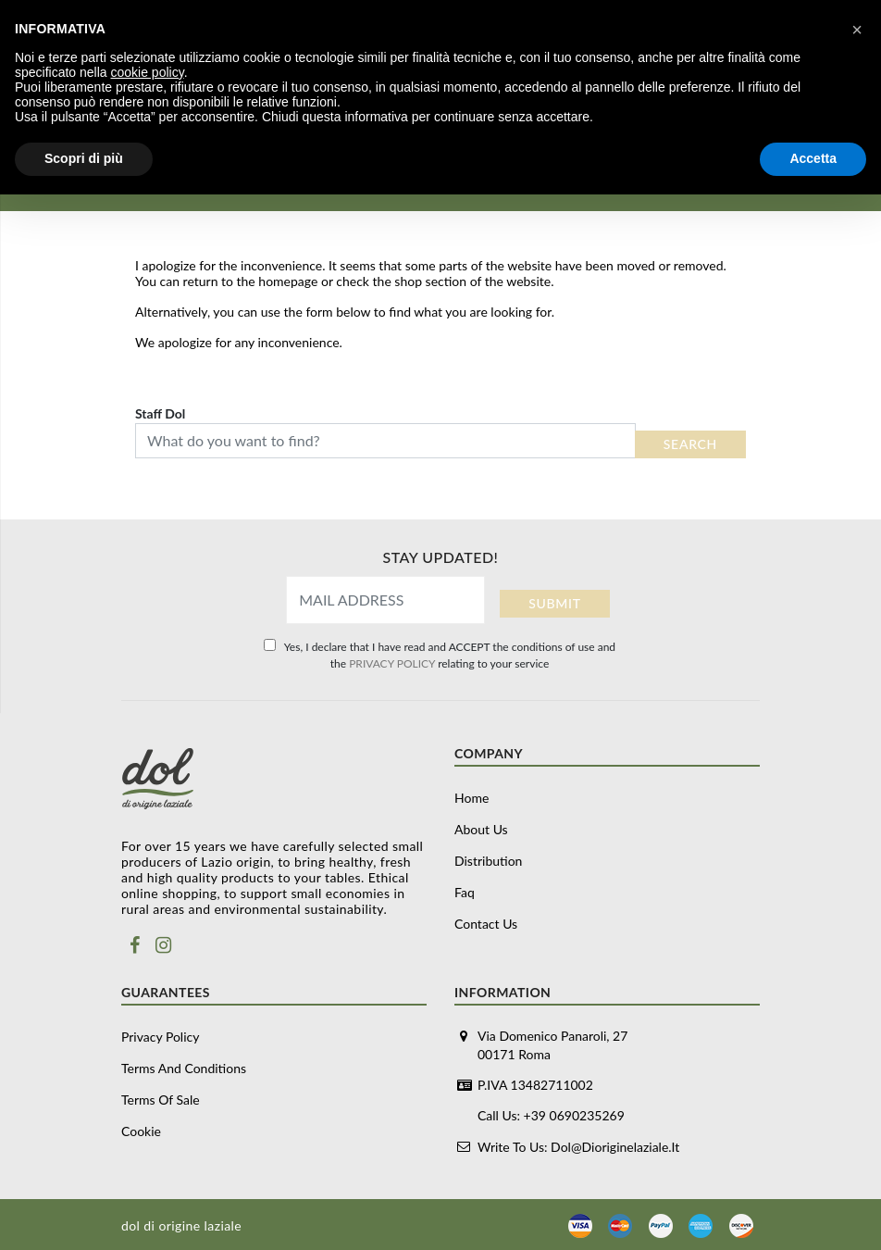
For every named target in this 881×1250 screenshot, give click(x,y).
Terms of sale (160, 1099)
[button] (857, 29)
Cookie (141, 1131)
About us (481, 829)
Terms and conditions (183, 1068)
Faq (464, 892)
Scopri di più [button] (83, 158)
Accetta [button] (813, 158)
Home (471, 798)
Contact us (485, 923)
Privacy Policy (160, 1036)
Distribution (488, 861)
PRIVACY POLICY (392, 663)
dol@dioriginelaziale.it (615, 1146)
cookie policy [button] (147, 72)
